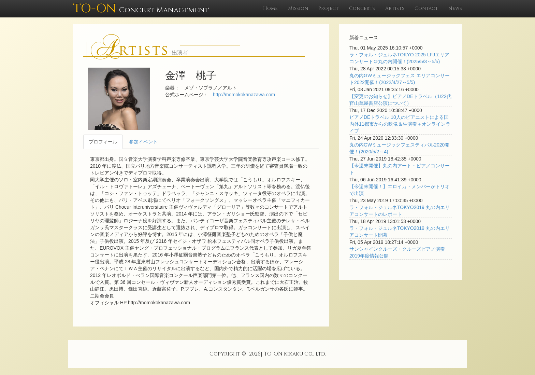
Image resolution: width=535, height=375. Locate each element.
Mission (298, 8)
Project (328, 8)
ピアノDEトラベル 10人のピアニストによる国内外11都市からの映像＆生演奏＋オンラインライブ (399, 124)
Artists (394, 8)
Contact (426, 8)
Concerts (362, 8)
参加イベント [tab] (143, 141)
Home (270, 8)
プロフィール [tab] (103, 141)
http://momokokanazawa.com (244, 94)
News (455, 8)
